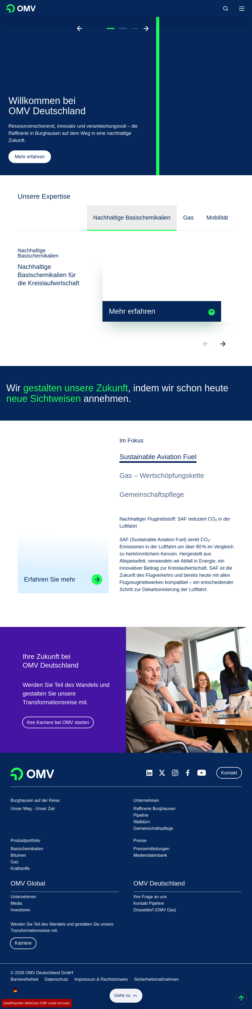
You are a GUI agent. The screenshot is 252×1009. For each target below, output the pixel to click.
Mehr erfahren (30, 156)
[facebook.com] (188, 773)
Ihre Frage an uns (150, 896)
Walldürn (141, 822)
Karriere (23, 943)
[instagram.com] (175, 773)
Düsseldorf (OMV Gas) (154, 910)
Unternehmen (23, 896)
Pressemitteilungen (151, 848)
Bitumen (18, 855)
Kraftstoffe (20, 868)
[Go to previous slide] (79, 28)
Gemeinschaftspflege (153, 828)
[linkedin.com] (149, 773)
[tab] (158, 458)
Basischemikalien (27, 848)
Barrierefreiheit (24, 979)
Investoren (20, 910)
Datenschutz (56, 979)
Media (16, 903)
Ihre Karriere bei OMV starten (58, 723)
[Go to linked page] (97, 580)
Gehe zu (126, 995)
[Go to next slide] (146, 28)
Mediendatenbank (150, 855)
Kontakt (229, 772)
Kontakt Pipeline (148, 903)
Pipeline (140, 815)
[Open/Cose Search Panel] (225, 8)
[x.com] (162, 773)
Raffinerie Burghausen (154, 808)
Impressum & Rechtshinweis (101, 979)
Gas (14, 862)
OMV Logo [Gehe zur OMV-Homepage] (21, 8)
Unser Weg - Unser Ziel (33, 808)
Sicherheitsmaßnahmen (156, 979)
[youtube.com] (201, 773)
